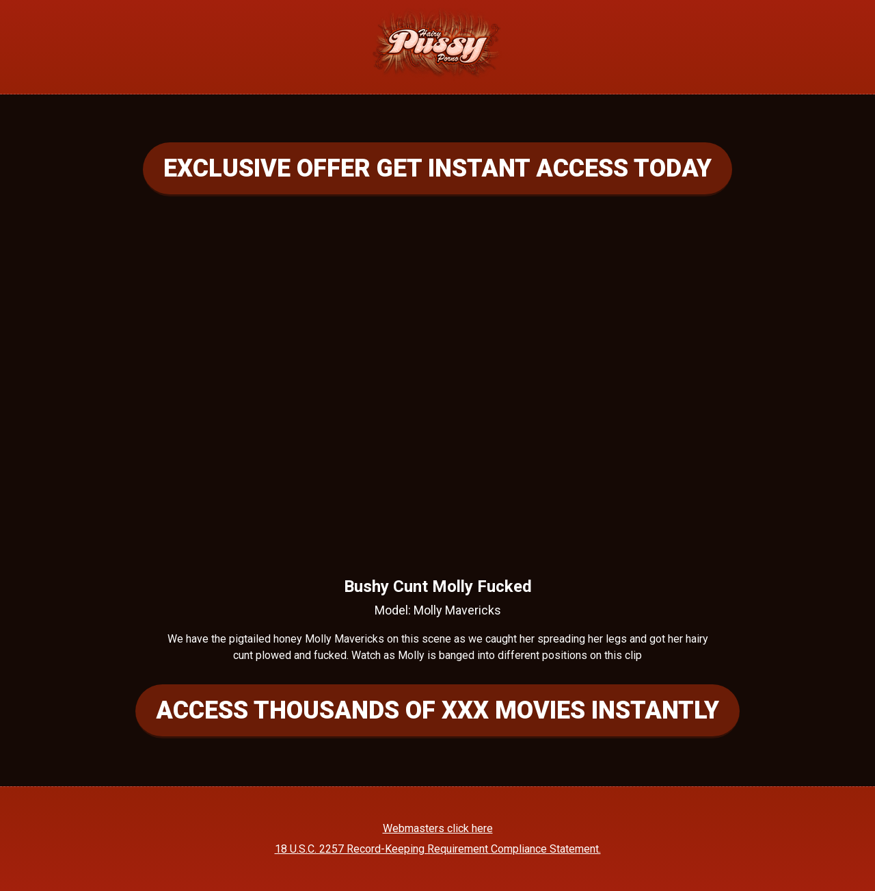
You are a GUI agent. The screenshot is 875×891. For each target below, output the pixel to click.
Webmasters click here (438, 828)
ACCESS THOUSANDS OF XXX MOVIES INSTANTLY (437, 710)
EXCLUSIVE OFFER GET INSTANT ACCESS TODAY (437, 168)
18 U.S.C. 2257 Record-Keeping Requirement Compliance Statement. (438, 848)
